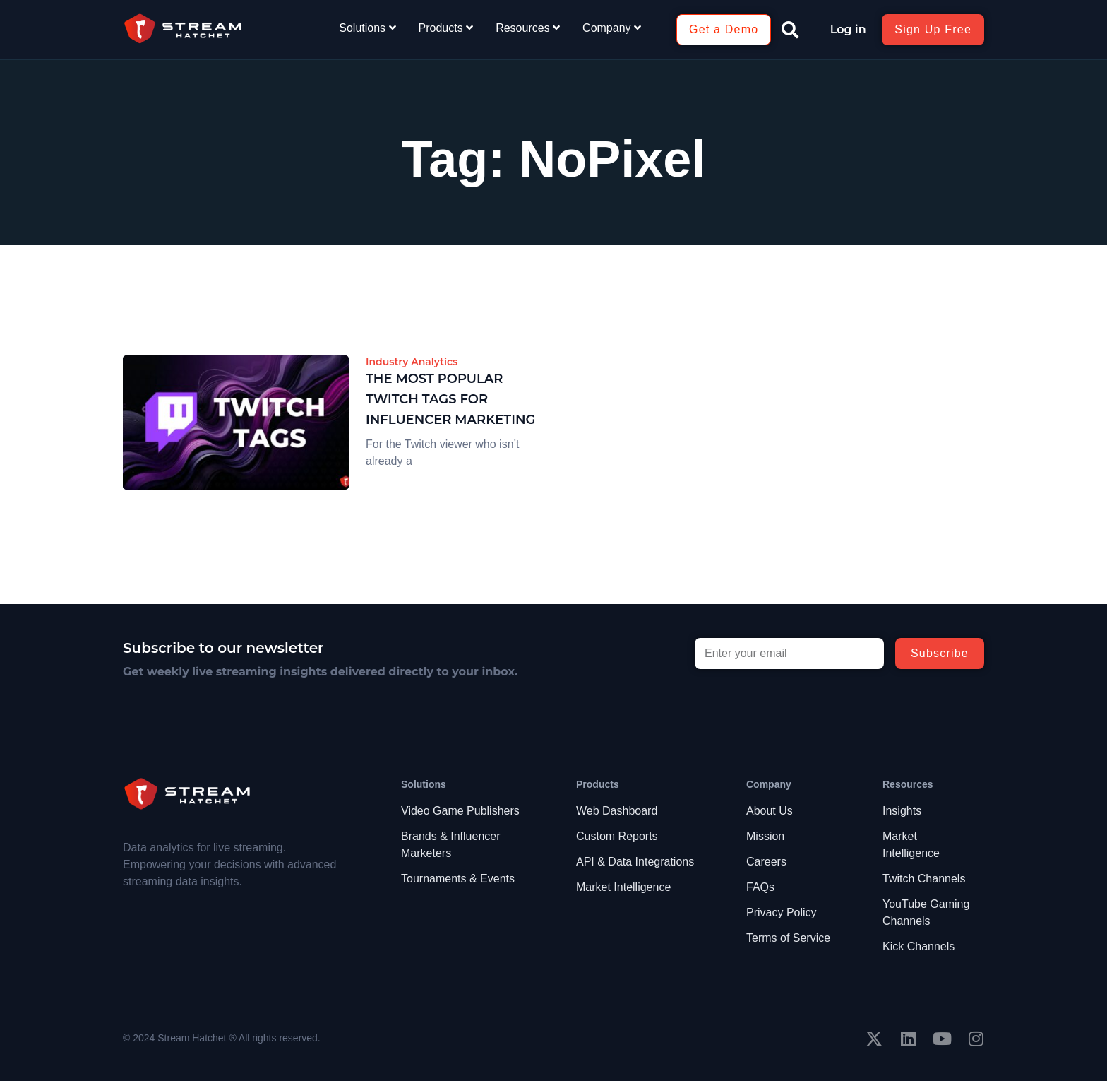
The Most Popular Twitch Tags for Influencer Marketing (450, 399)
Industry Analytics (411, 361)
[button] (790, 29)
